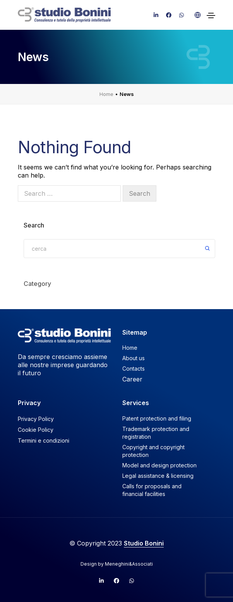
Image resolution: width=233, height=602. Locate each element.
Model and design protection (159, 465)
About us (133, 358)
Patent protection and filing (156, 418)
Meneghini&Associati (129, 564)
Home (106, 94)
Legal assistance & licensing (158, 475)
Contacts (133, 368)
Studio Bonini (144, 543)
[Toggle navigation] (211, 15)
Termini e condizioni (43, 440)
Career (132, 379)
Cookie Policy (35, 429)
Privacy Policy (36, 419)
